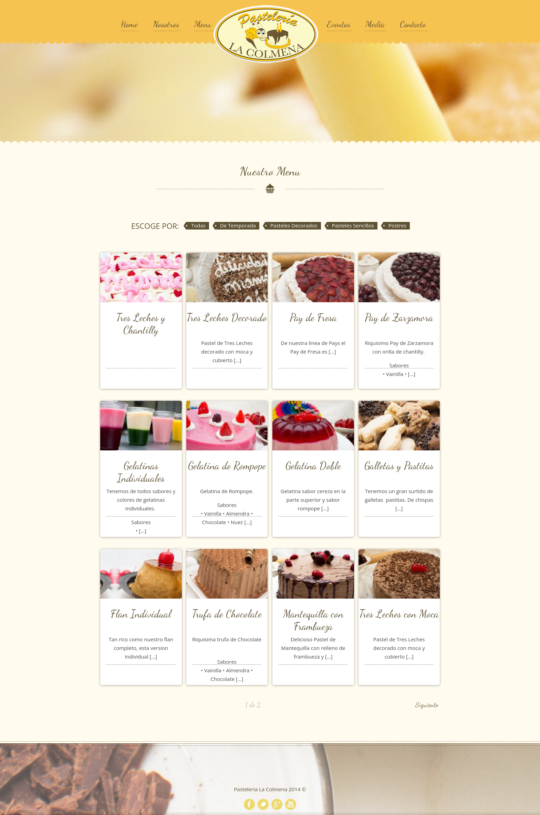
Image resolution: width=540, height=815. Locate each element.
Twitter (263, 804)
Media (375, 24)
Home (129, 24)
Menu (202, 24)
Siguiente (426, 705)
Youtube (290, 804)
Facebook (249, 804)
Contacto (413, 24)
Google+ (276, 804)
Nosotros (166, 24)
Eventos (338, 24)
